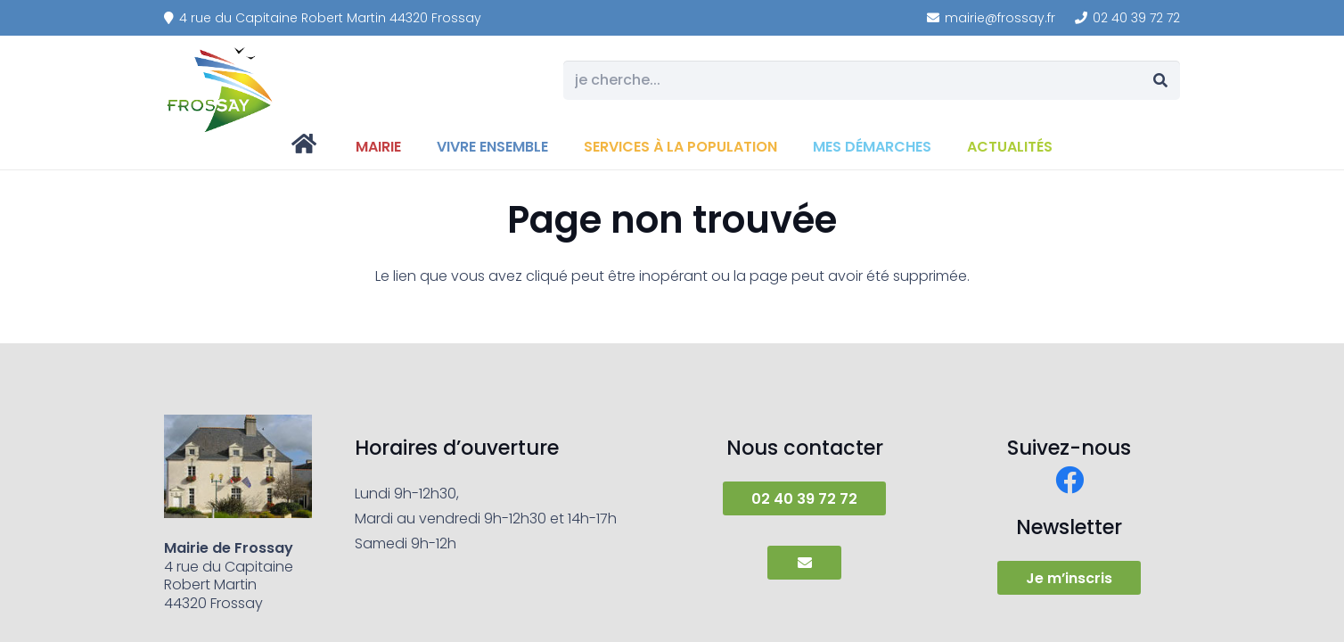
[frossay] (221, 89)
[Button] (804, 563)
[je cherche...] (871, 81)
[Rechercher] (1160, 81)
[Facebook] (1069, 479)
